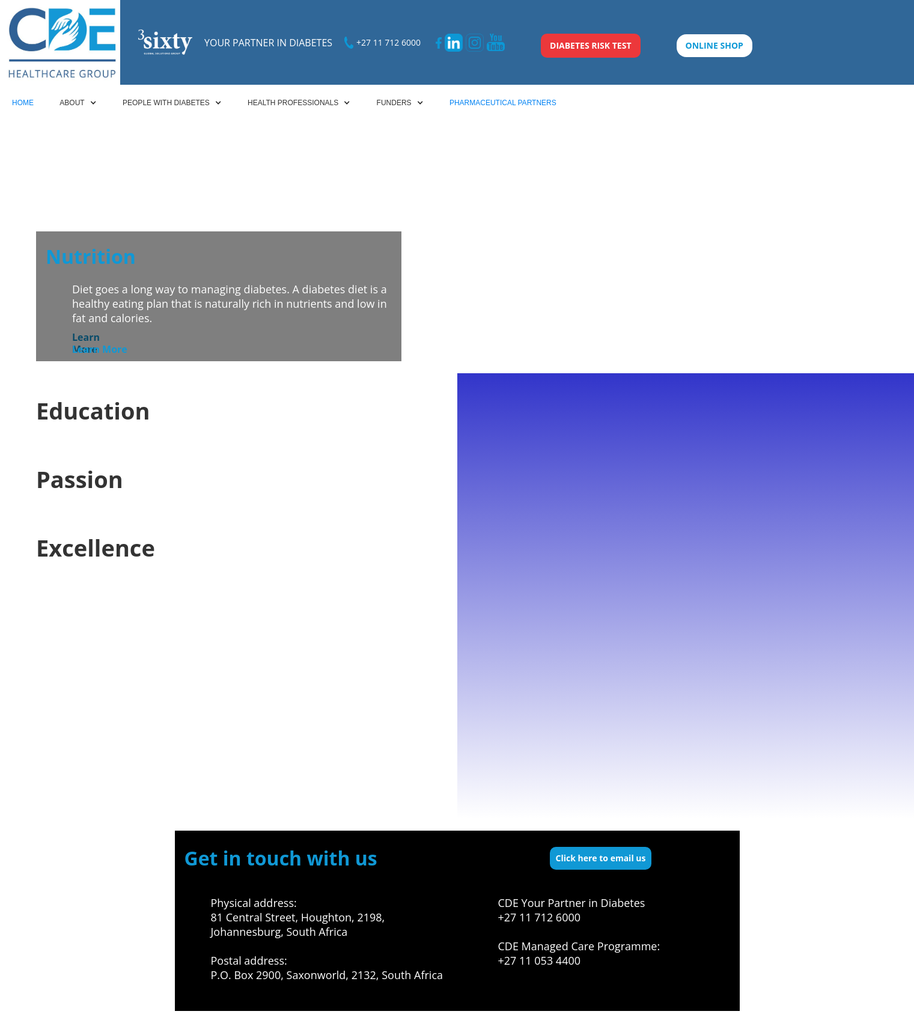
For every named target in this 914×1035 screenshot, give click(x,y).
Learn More (99, 349)
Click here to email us (601, 858)
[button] (77, 103)
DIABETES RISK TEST (591, 45)
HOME (23, 103)
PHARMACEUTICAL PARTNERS (502, 103)
